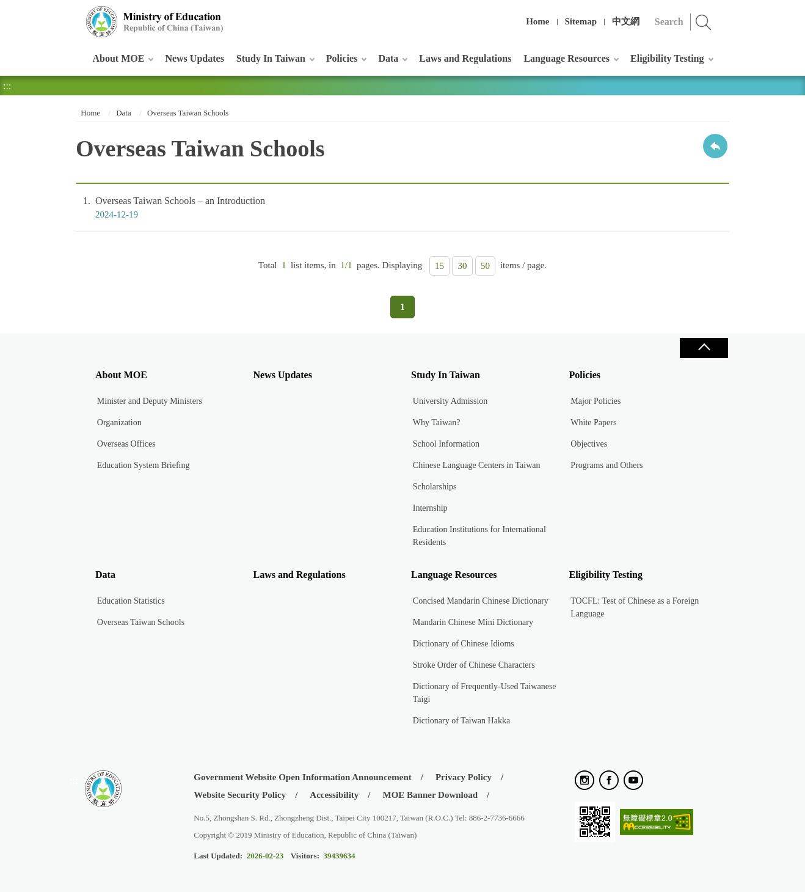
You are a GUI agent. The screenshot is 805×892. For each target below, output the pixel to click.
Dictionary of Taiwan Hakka (461, 720)
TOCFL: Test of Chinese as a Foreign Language (634, 607)
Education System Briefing (143, 465)
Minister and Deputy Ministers (149, 401)
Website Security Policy (240, 795)
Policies (342, 58)
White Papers (593, 422)
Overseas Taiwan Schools (187, 112)
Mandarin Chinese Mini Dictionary (473, 622)
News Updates (194, 58)
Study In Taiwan (270, 58)
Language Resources (566, 58)
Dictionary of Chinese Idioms (463, 643)
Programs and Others (606, 465)
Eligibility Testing (667, 58)
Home (537, 21)
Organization (119, 422)
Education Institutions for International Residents (479, 536)
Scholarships (435, 486)
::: (74, 15)
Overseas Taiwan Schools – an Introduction (402, 208)
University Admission (450, 401)
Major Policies (595, 401)
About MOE (119, 58)
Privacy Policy (463, 777)
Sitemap (581, 21)
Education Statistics (131, 600)
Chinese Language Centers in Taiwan (477, 465)
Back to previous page (715, 146)
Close (703, 348)
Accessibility (334, 795)
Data (388, 58)
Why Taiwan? (437, 422)
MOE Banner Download (430, 795)
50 (485, 266)
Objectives (588, 443)
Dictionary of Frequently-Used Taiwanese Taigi (484, 693)
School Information (446, 443)
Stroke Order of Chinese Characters (474, 665)
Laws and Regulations (465, 58)
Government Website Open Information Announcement (302, 777)
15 (439, 266)
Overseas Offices (126, 443)
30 (462, 266)
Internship (430, 508)
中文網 (625, 21)
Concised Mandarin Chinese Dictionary (480, 600)
